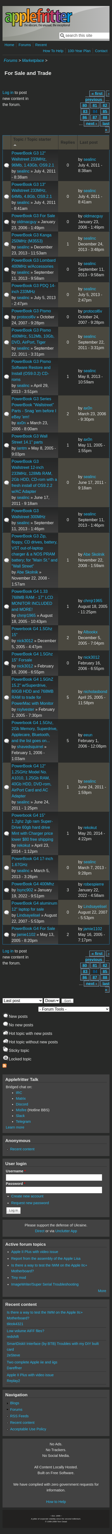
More (102, 1291)
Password (15, 1184)
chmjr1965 (26, 615)
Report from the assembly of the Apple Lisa (46, 1259)
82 (105, 105)
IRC (19, 1093)
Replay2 (13, 1381)
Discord (22, 1104)
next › (91, 123)
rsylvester (25, 709)
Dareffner (14, 1368)
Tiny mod (18, 1278)
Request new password (30, 1203)
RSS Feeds (19, 1416)
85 (105, 111)
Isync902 (25, 890)
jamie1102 (26, 934)
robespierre (94, 884)
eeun (88, 735)
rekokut (23, 845)
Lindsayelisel (28, 915)
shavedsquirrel (30, 747)
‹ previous (97, 96)
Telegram (23, 1122)
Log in (8, 92)
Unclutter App (66, 1231)
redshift (13, 1337)
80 (85, 105)
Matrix (21, 1098)
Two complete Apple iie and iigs (32, 1362)
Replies (68, 142)
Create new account (27, 1196)
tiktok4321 (15, 1324)
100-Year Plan (79, 51)
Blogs (14, 1403)
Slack (20, 1116)
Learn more (15, 1127)
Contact (101, 51)
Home (9, 45)
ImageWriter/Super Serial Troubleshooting (45, 1284)
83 (85, 111)
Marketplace (33, 60)
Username (16, 1171)
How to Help (56, 1502)
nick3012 (25, 641)
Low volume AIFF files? (25, 1331)
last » (105, 126)
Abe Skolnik (27, 572)
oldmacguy (26, 222)
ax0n (21, 423)
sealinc (23, 171)
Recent (41, 45)
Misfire (21, 1110)
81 (95, 105)
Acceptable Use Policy (28, 1429)
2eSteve (13, 1355)
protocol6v (26, 317)
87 (95, 117)
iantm (22, 448)
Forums (25, 45)
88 (105, 117)
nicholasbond (95, 691)
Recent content (22, 1149)
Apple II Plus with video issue (34, 1252)
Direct (40, 1231)
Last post (89, 142)
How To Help (53, 51)
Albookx (90, 632)
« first (97, 93)
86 (85, 117)
